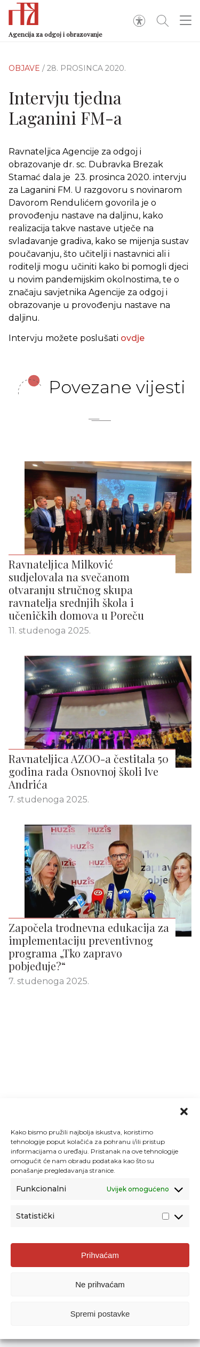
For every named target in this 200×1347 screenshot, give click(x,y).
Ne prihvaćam (100, 1284)
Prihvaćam (100, 1255)
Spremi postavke (100, 1313)
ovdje (133, 338)
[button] (184, 1111)
